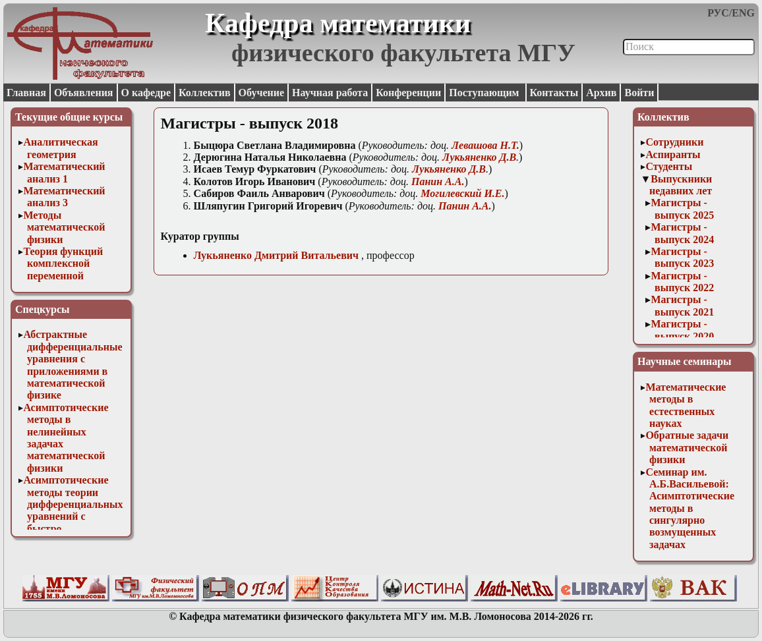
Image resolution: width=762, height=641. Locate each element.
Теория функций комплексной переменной (63, 263)
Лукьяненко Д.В (479, 157)
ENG (743, 12)
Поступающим (485, 92)
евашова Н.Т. (485, 145)
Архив (601, 92)
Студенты (668, 166)
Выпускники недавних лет (680, 184)
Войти (639, 92)
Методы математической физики (64, 227)
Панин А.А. (437, 181)
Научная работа (330, 92)
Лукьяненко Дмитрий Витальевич (276, 255)
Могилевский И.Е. (462, 193)
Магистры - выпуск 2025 (682, 208)
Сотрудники (674, 142)
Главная (26, 92)
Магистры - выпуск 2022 (682, 281)
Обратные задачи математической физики (686, 447)
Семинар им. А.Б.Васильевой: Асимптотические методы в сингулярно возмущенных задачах (689, 508)
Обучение (262, 92)
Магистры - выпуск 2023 (682, 257)
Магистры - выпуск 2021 (682, 305)
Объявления (83, 92)
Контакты (554, 92)
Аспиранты (672, 154)
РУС (718, 12)
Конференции (408, 92)
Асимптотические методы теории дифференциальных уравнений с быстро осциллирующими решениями (73, 516)
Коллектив (205, 92)
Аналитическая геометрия (60, 147)
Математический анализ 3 (64, 196)
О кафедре (146, 92)
